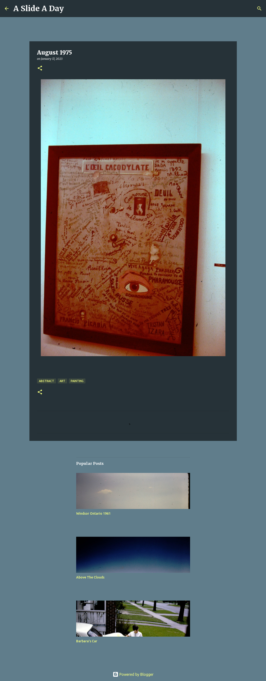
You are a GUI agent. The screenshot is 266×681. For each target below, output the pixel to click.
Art (62, 380)
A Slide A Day (38, 8)
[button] (40, 68)
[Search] (259, 8)
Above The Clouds (90, 577)
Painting (77, 380)
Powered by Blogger (133, 674)
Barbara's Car (86, 641)
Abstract (46, 380)
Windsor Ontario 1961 (93, 513)
